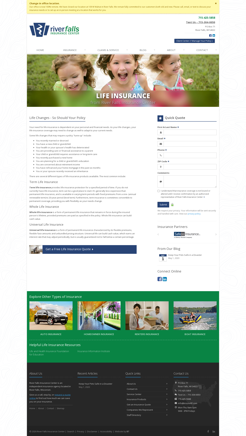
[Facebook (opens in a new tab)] (210, 35)
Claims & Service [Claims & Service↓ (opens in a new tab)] (113, 50)
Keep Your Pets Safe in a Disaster (187, 257)
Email (161, 138)
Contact (206, 50)
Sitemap (60, 408)
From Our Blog (168, 248)
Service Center (147, 394)
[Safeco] (187, 235)
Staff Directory (147, 415)
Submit (163, 204)
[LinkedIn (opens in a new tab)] (213, 35)
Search (70, 431)
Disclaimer (92, 431)
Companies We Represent (147, 409)
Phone (162, 149)
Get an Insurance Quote (147, 404)
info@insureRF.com (187, 403)
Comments (163, 172)
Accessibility (106, 431)
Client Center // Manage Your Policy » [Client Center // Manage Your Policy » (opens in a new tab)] (194, 40)
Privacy (80, 431)
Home (40, 50)
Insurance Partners (172, 226)
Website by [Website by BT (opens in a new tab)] (122, 431)
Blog (148, 50)
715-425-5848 (184, 398)
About (176, 50)
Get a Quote (61, 249)
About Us (147, 383)
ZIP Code (163, 161)
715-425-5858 (184, 390)
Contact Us (147, 389)
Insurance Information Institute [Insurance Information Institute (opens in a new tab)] (94, 351)
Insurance (74, 50)
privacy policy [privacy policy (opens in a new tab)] (194, 213)
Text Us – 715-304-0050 (200, 22)
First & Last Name (168, 127)
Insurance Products (147, 399)
